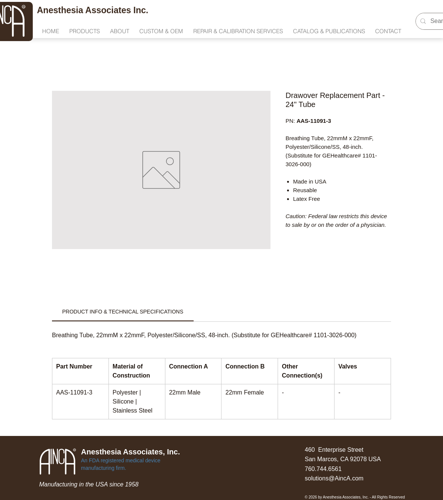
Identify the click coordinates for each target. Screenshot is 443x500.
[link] (122, 312)
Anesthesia (61, 10)
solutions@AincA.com (334, 478)
